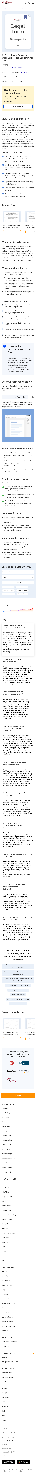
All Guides (5, 1346)
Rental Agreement (22, 587)
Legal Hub (5, 1271)
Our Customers (18, 1369)
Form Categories (18, 1179)
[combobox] (18, 572)
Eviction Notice (22, 594)
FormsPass (5, 1397)
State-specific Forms (9, 1326)
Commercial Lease (8, 590)
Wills (3, 1247)
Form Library (6, 1260)
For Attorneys (6, 1382)
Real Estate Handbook (9, 1342)
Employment (6, 1131)
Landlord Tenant (8, 1145)
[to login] (28, 2)
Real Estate (6, 1238)
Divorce (4, 1122)
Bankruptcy (6, 1113)
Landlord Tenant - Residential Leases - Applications (22, 66)
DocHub (4, 1416)
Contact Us (5, 1299)
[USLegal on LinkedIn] (10, 1432)
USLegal (4, 1393)
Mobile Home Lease (8, 594)
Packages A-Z (6, 1172)
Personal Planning (8, 1158)
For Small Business (8, 1377)
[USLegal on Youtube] (14, 1432)
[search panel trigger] (24, 2)
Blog (3, 1290)
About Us (5, 1276)
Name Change (7, 1154)
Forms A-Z (5, 1256)
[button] (32, 2)
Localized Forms (7, 1322)
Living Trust (6, 1149)
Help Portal (6, 1281)
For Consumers (7, 1373)
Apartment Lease (22, 590)
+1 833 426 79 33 (8, 1440)
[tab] (15, 397)
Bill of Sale (5, 1192)
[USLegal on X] (3, 1432)
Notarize (5, 1357)
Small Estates (6, 1242)
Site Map (5, 1308)
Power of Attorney (8, 1233)
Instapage (5, 1420)
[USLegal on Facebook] (6, 1432)
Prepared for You (18, 1353)
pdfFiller (4, 1402)
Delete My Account (8, 1303)
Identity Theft (6, 1135)
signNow (5, 1406)
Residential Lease (8, 587)
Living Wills (6, 1224)
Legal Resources (7, 1285)
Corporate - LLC (7, 1197)
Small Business (7, 1163)
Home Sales (6, 1126)
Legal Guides (18, 1338)
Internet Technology (9, 1215)
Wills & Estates (7, 1167)
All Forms (5, 1251)
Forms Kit (5, 1331)
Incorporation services (10, 1362)
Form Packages (18, 1104)
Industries (5, 1312)
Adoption (5, 1108)
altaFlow (4, 1411)
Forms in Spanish (8, 1317)
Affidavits (5, 1183)
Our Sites (18, 1389)
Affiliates (5, 1294)
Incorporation (7, 1140)
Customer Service (18, 1267)
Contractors (6, 1117)
